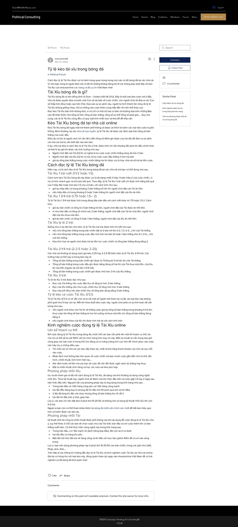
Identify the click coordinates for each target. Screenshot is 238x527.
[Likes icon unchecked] (50, 475)
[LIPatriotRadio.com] (213, 17)
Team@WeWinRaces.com (24, 7)
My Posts (65, 47)
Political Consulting (26, 17)
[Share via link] (64, 475)
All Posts (52, 47)
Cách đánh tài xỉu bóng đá (173, 103)
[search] (174, 47)
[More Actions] (153, 59)
